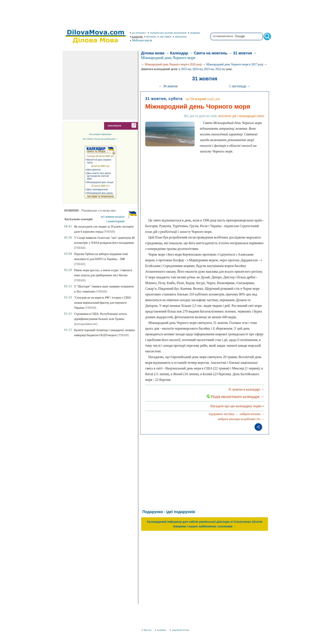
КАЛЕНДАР (136, 37)
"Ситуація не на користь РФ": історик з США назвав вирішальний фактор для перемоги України (102, 302)
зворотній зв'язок (180, 630)
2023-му (209, 69)
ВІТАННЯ (150, 36)
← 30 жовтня (168, 86)
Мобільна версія (141, 40)
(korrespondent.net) (85, 324)
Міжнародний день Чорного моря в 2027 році (234, 64)
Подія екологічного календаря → (235, 397)
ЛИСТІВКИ (164, 36)
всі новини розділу (113, 216)
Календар (179, 53)
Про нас (146, 630)
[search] (237, 36)
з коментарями (115, 221)
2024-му (197, 69)
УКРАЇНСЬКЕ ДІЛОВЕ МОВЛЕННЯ (167, 33)
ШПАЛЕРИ (179, 36)
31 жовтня (242, 53)
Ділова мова (152, 53)
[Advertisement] (165, 12)
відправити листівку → (223, 414)
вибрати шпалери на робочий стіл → (241, 419)
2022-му (220, 69)
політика (161, 630)
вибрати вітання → (252, 414)
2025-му (186, 69)
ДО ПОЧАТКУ (138, 33)
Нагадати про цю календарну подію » (237, 406)
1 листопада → (239, 86)
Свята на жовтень (210, 53)
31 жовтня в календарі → (246, 389)
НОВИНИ (194, 33)
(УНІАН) (109, 231)
